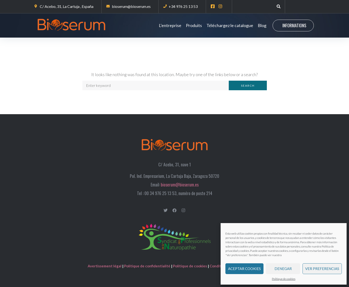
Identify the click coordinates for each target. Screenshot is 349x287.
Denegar (283, 268)
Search (248, 85)
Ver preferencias (322, 268)
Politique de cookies (283, 279)
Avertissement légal (105, 266)
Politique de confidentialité (147, 266)
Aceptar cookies (244, 268)
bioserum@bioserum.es (180, 184)
